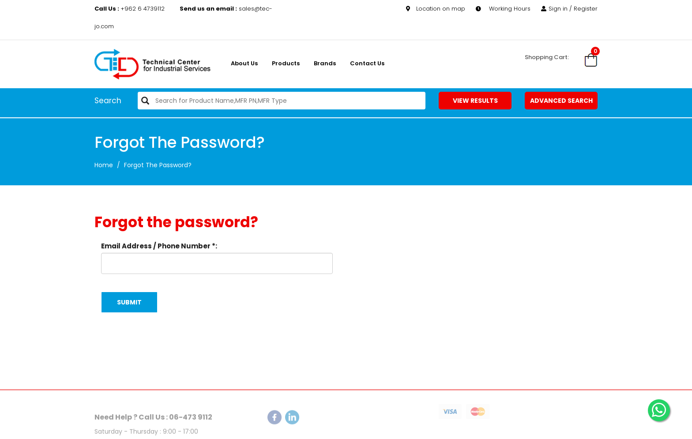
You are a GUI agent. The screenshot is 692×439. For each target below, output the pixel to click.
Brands (325, 63)
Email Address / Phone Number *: (159, 246)
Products (286, 63)
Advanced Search (561, 100)
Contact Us (367, 63)
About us (244, 63)
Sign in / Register (569, 8)
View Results (475, 100)
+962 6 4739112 (130, 8)
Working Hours (503, 8)
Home (103, 165)
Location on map (435, 8)
